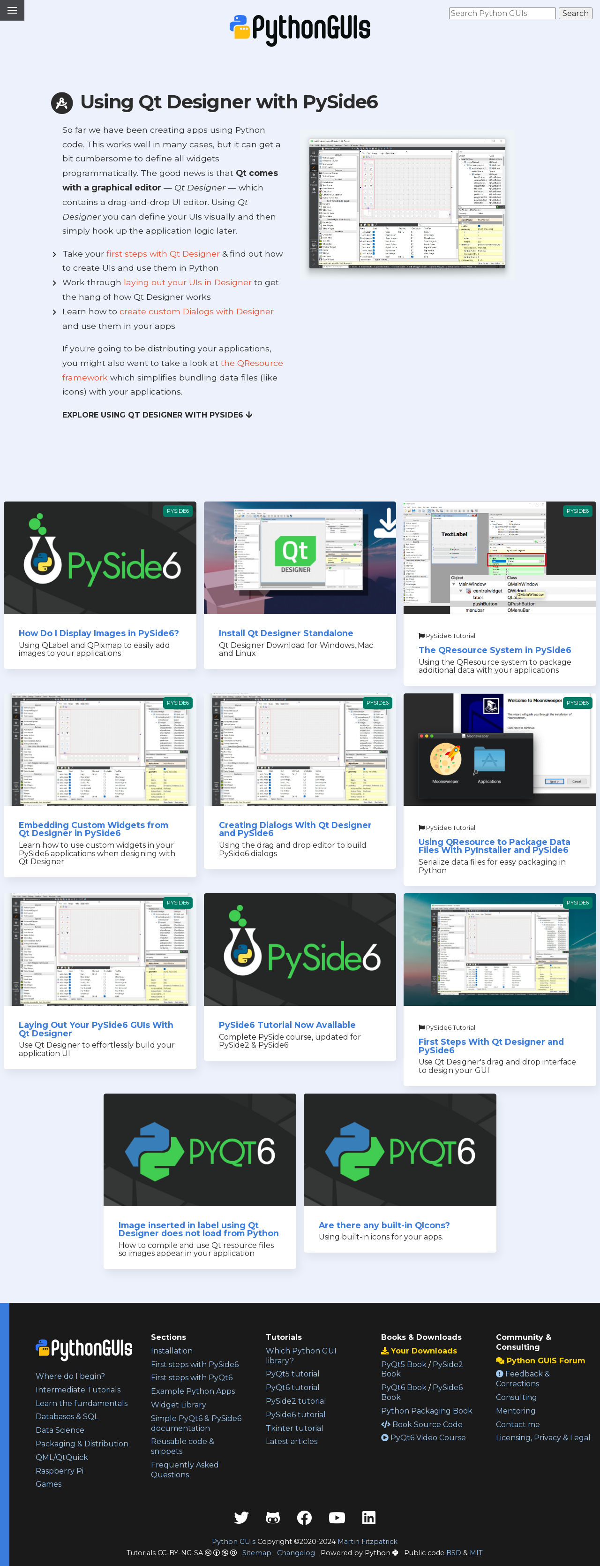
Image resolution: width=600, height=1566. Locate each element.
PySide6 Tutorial (447, 635)
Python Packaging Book (426, 1410)
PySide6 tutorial (296, 1414)
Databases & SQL (67, 1416)
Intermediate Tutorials (78, 1389)
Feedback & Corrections (523, 1378)
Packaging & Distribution (82, 1443)
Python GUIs (233, 1541)
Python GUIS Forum (540, 1360)
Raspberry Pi (59, 1471)
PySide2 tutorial (296, 1401)
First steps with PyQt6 (191, 1377)
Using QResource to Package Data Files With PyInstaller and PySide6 (494, 846)
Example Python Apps (193, 1391)
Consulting (516, 1397)
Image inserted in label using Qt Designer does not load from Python (199, 1229)
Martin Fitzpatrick (368, 1541)
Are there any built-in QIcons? (384, 1225)
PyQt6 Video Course (423, 1437)
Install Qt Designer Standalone (286, 633)
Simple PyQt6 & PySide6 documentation (196, 1423)
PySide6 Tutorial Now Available (287, 1025)
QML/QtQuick (62, 1457)
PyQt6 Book (404, 1387)
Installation (172, 1350)
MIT (476, 1553)
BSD (453, 1553)
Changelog (296, 1553)
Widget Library (178, 1404)
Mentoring (516, 1410)
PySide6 (178, 511)
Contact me (518, 1424)
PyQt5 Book (404, 1364)
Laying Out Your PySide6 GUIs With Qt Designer (96, 1029)
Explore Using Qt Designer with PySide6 (157, 415)
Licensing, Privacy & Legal (543, 1437)
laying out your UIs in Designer (188, 282)
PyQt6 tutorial (293, 1387)
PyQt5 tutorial (293, 1373)
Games (48, 1484)
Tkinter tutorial (294, 1428)
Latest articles (291, 1441)
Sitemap (256, 1553)
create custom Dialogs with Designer (197, 311)
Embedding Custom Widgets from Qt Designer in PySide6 (93, 829)
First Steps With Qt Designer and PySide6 (491, 1046)
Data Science (60, 1430)
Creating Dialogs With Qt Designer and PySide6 (295, 829)
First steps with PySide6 (195, 1364)
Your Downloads (419, 1350)
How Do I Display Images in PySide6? (99, 633)
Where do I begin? (70, 1376)
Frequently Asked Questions (185, 1469)
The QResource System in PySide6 (495, 650)
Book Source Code (422, 1424)
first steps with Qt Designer (163, 253)
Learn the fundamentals (82, 1403)
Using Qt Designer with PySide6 (212, 101)
